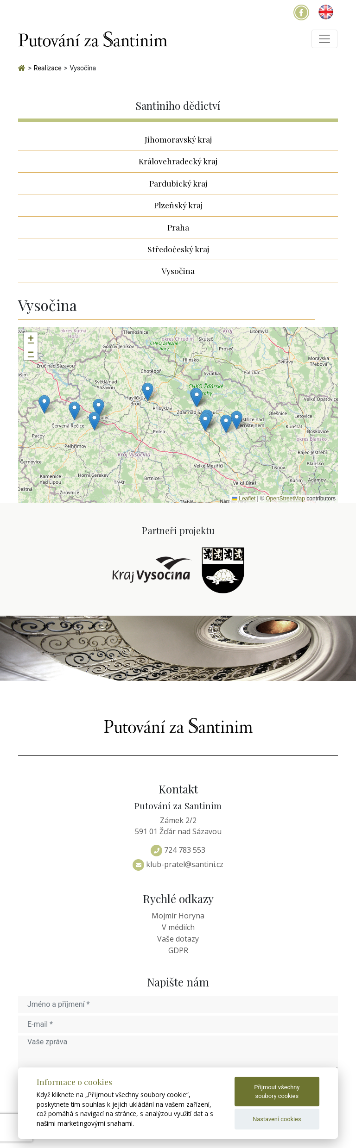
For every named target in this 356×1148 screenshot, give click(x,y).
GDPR (178, 950)
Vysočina (178, 270)
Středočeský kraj (178, 248)
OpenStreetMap (285, 498)
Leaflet (243, 498)
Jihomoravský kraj (178, 139)
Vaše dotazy (178, 939)
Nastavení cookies (277, 1119)
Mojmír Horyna (178, 916)
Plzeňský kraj (178, 205)
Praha (178, 227)
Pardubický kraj (178, 183)
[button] (147, 391)
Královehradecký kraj (178, 161)
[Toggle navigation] (324, 39)
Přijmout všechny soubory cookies (276, 1091)
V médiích (178, 927)
